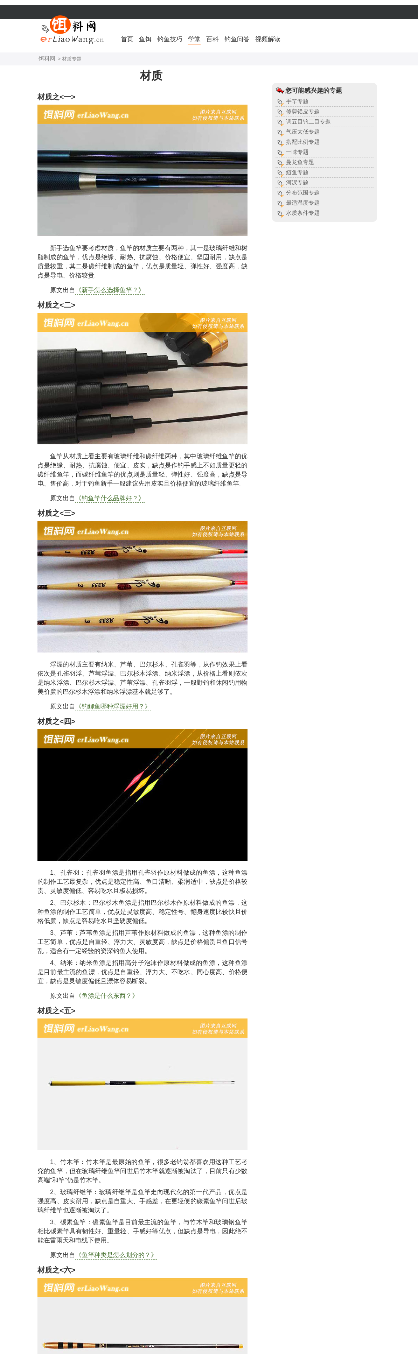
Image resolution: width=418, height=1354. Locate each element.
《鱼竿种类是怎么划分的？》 (116, 1254)
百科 (212, 39)
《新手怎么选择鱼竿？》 (110, 290)
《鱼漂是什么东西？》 (106, 995)
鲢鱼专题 (297, 172)
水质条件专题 (303, 213)
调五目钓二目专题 (308, 122)
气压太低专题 (303, 132)
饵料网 (47, 59)
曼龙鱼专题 (300, 162)
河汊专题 (297, 182)
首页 (127, 39)
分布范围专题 (303, 193)
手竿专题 (297, 101)
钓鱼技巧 (169, 39)
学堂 (194, 39)
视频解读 (267, 39)
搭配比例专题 (303, 142)
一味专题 (297, 152)
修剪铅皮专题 (303, 111)
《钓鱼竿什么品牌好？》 (110, 498)
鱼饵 (145, 39)
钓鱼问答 (237, 39)
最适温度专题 (303, 203)
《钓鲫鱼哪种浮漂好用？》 (113, 706)
